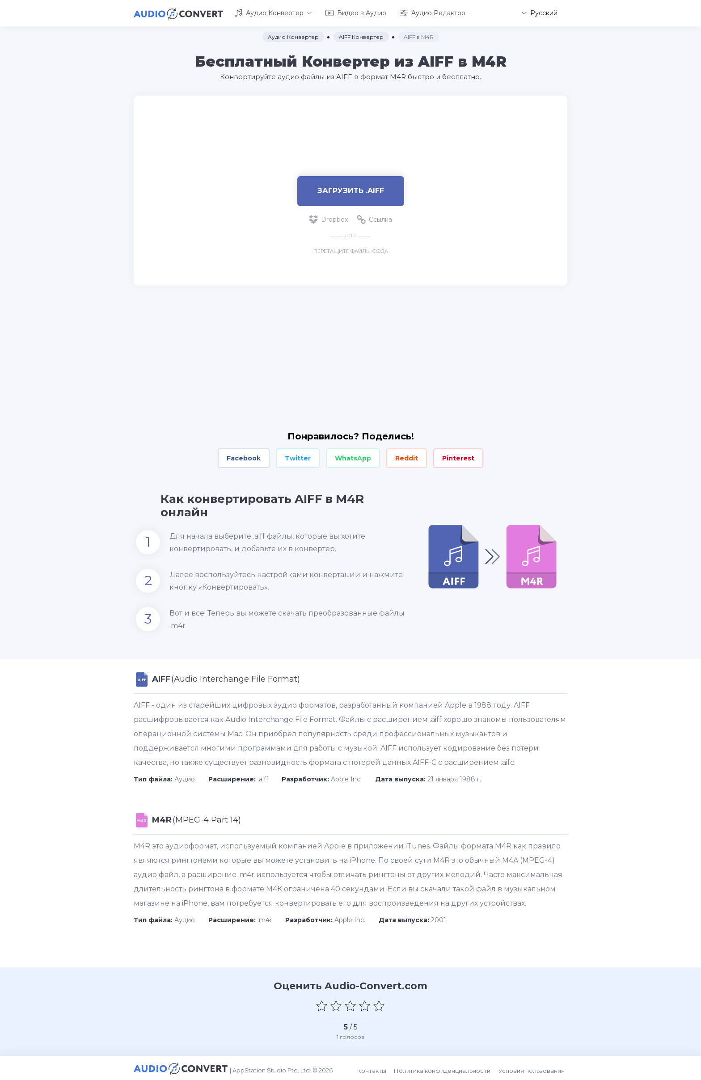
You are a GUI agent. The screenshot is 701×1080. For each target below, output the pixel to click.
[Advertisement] (350, 123)
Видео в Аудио (355, 12)
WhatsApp (353, 457)
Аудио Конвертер (273, 12)
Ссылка (374, 218)
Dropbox (328, 218)
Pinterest (458, 457)
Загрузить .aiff (350, 189)
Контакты (376, 1067)
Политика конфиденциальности (446, 1067)
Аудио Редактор (432, 12)
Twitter (298, 457)
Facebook (244, 457)
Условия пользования (534, 1067)
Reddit (406, 457)
